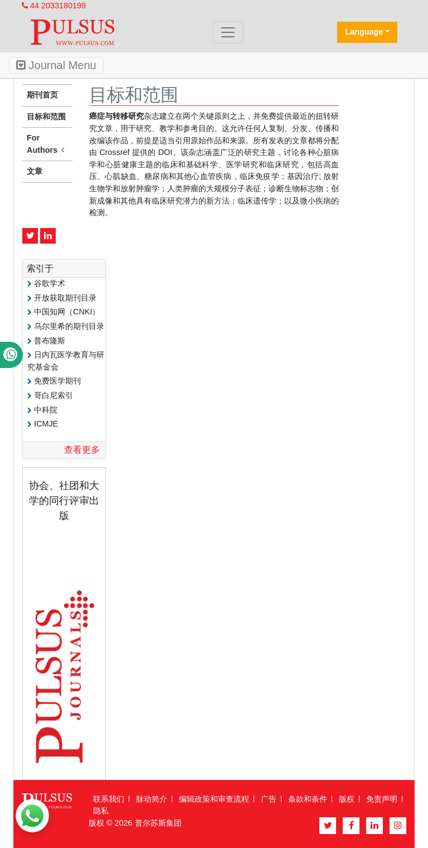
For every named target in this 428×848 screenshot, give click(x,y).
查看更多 (82, 449)
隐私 (101, 810)
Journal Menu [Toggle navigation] (56, 65)
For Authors (47, 144)
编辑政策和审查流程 (214, 798)
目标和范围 (46, 116)
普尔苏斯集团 (158, 822)
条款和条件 (307, 798)
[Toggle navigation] (228, 32)
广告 (268, 798)
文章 (34, 171)
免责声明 (381, 798)
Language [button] (364, 31)
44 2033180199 (54, 5)
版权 (346, 798)
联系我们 (108, 798)
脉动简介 (151, 798)
